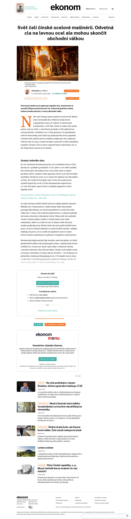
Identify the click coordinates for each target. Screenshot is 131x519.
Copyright (19, 500)
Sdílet (39, 324)
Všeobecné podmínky (81, 503)
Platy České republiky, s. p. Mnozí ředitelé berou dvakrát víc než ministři (57, 468)
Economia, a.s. (34, 500)
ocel (45, 98)
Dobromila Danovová (77, 507)
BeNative (111, 17)
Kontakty (58, 497)
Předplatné (59, 503)
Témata (36, 17)
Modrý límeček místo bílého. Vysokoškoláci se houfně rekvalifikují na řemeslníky (60, 406)
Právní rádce (86, 17)
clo (41, 98)
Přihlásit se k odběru (47, 359)
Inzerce (58, 507)
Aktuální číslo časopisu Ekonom (27, 8)
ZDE (64, 368)
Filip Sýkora (36, 91)
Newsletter (78, 500)
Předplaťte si (90, 9)
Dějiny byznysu (74, 17)
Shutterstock (32, 86)
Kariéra (77, 497)
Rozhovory (45, 17)
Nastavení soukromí (100, 500)
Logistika (95, 17)
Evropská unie (29, 98)
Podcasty (64, 17)
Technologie (55, 17)
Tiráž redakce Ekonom (62, 500)
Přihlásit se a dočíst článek (47, 310)
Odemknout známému (56, 324)
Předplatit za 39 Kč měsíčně (47, 283)
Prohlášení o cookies (101, 497)
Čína (36, 98)
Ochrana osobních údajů (102, 503)
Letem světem (45, 447)
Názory (29, 17)
